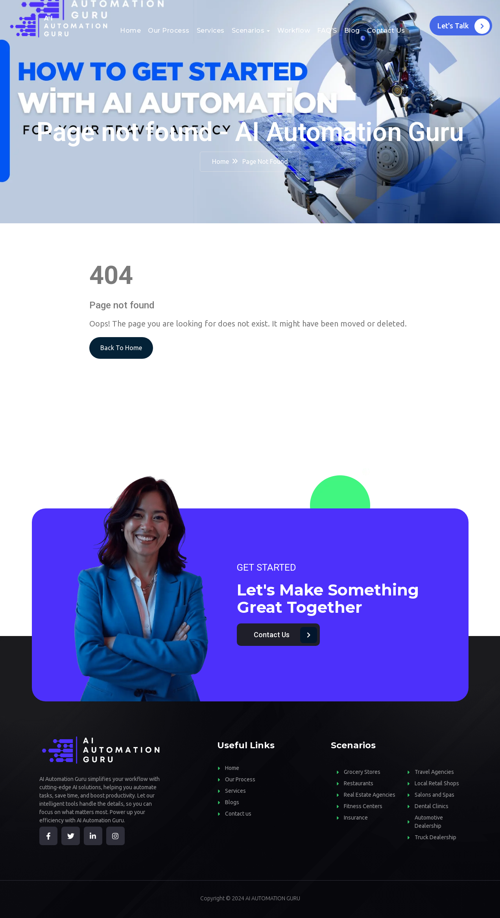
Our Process (169, 30)
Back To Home (121, 347)
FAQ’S (327, 30)
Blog (352, 30)
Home (130, 30)
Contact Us (386, 30)
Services (211, 30)
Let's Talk (463, 26)
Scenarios (248, 30)
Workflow (293, 30)
